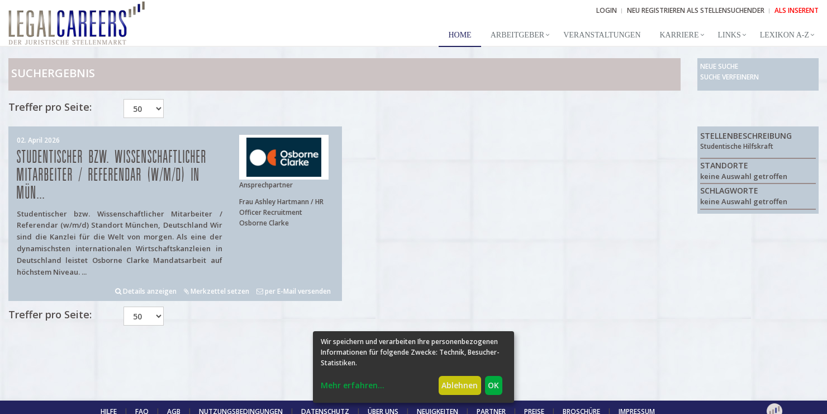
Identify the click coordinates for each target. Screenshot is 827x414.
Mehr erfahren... (352, 385)
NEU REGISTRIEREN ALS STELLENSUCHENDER (695, 10)
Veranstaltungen (601, 35)
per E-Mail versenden (293, 291)
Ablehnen (459, 385)
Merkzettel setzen (216, 291)
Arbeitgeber (517, 35)
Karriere (679, 35)
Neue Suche (719, 66)
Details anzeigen (146, 291)
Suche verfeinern (729, 77)
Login (606, 10)
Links (729, 35)
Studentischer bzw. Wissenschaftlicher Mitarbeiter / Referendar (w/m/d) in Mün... (112, 175)
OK (493, 385)
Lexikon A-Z (784, 35)
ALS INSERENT (796, 10)
